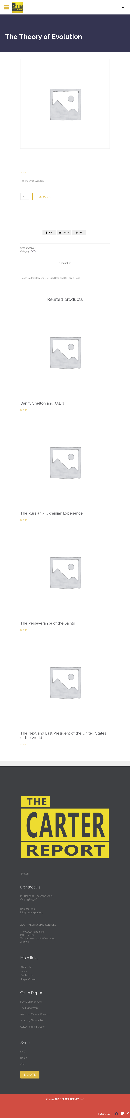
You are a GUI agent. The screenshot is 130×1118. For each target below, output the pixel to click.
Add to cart (45, 196)
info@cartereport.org (31, 912)
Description (65, 263)
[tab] (65, 263)
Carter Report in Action (32, 1026)
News (24, 971)
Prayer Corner (28, 979)
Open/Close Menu (6, 7)
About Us (26, 967)
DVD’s (23, 1051)
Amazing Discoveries (31, 1020)
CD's (22, 1064)
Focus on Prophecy (31, 1001)
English (25, 873)
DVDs (33, 251)
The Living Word (29, 1008)
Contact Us (27, 975)
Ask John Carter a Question (35, 1014)
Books (23, 1058)
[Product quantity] (24, 196)
